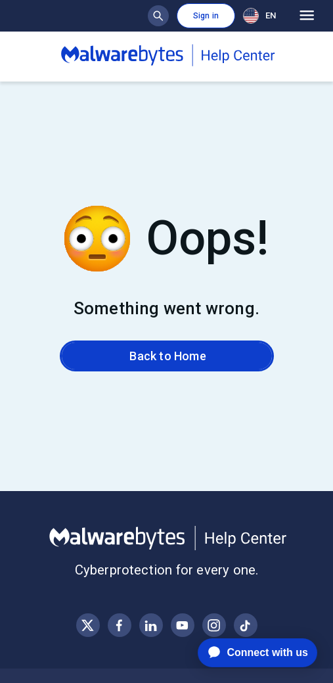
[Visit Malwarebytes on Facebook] (119, 625)
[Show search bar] (158, 15)
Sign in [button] (206, 15)
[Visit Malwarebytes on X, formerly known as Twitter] (87, 625)
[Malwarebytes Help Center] (166, 538)
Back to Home (166, 356)
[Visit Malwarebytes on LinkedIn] (150, 625)
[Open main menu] (307, 16)
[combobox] (262, 15)
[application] (247, 653)
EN (259, 16)
